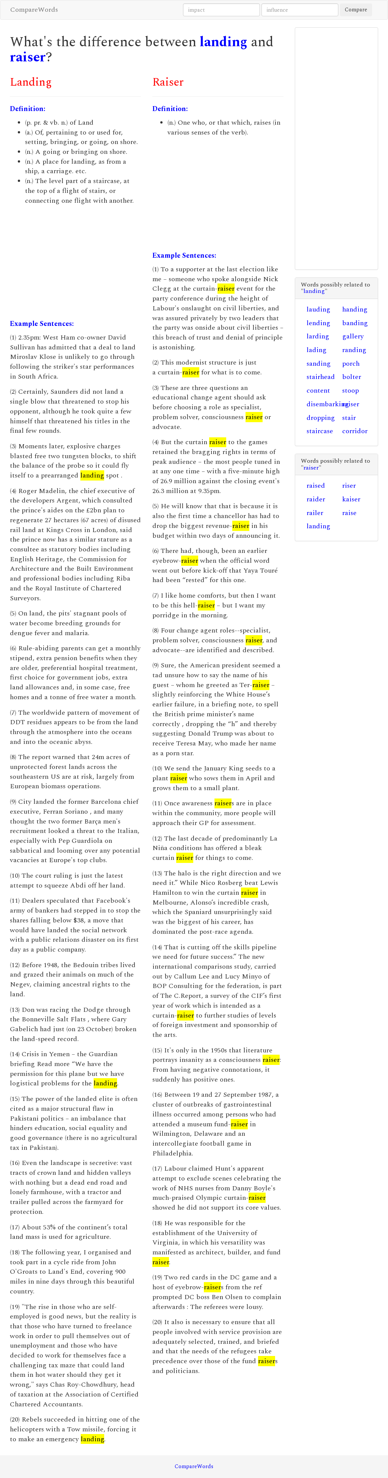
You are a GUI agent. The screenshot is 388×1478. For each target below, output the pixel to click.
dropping (321, 418)
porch (351, 364)
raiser (28, 57)
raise (349, 513)
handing (355, 309)
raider (316, 499)
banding (355, 323)
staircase (320, 431)
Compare (356, 10)
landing (223, 42)
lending (318, 323)
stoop (350, 390)
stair (349, 418)
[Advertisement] (75, 262)
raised (316, 486)
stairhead (321, 377)
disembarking (328, 404)
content (318, 390)
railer (315, 513)
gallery (353, 336)
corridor (355, 431)
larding (318, 336)
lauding (318, 309)
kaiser (351, 499)
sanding (319, 364)
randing (354, 350)
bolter (351, 377)
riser (349, 486)
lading (317, 350)
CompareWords (34, 10)
